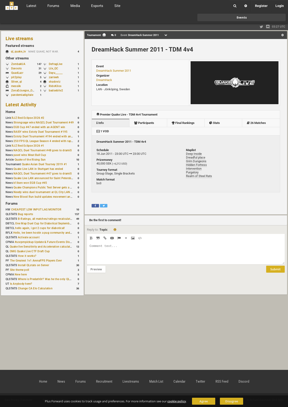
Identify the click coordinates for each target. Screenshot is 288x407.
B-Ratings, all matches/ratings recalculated (45, 218)
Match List (156, 381)
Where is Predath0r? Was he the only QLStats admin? (52, 279)
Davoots (16, 68)
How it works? (27, 256)
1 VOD (102, 131)
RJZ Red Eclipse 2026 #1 (28, 145)
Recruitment (104, 381)
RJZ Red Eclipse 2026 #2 (28, 118)
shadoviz (54, 81)
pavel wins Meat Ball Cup (29, 155)
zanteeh (54, 77)
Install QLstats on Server (33, 265)
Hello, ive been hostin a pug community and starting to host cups (55, 232)
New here (21, 274)
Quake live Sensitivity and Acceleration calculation (42, 246)
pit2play (16, 77)
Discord (243, 381)
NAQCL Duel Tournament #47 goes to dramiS (42, 173)
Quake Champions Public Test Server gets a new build (48, 187)
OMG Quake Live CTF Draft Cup (30, 251)
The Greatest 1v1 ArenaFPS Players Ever (36, 260)
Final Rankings (183, 123)
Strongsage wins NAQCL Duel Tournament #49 (43, 122)
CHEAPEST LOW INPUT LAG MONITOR (36, 209)
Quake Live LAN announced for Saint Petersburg (44, 178)
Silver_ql (16, 81)
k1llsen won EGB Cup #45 (30, 182)
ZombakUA (18, 64)
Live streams (19, 38)
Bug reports (25, 214)
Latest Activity (21, 104)
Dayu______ (56, 72)
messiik (16, 86)
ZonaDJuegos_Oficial (25, 90)
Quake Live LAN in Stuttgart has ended (38, 169)
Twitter (200, 381)
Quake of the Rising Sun (30, 159)
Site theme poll (19, 269)
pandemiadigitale (22, 95)
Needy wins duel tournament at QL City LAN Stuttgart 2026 (51, 192)
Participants (144, 123)
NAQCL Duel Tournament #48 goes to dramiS (42, 150)
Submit (275, 273)
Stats (214, 123)
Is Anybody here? (21, 283)
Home (10, 112)
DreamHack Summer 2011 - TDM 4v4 (142, 49)
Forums (12, 203)
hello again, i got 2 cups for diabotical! (40, 228)
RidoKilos (55, 86)
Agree (203, 401)
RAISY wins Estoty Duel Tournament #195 (40, 131)
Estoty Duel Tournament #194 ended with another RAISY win (52, 136)
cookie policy (176, 401)
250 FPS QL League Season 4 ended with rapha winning (49, 141)
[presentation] (122, 287)
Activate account (29, 237)
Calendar (179, 381)
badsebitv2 (56, 90)
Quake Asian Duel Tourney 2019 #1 (44, 164)
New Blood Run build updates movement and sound (47, 196)
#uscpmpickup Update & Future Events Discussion (47, 242)
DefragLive (55, 64)
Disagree (231, 401)
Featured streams (20, 46)
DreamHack (104, 80)
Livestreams (130, 381)
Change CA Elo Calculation (35, 288)
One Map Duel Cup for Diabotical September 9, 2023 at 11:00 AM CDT (60, 223)
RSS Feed (221, 381)
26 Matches (256, 123)
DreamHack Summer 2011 (113, 70)
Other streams (17, 58)
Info (100, 123)
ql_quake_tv (18, 51)
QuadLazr (17, 72)
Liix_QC (53, 68)
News (61, 381)
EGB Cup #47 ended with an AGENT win (39, 127)
